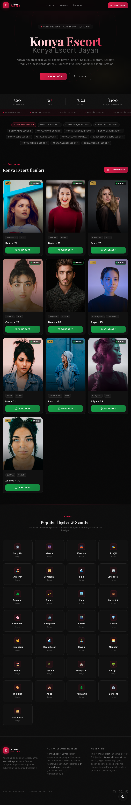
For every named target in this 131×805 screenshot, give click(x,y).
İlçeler (50, 5)
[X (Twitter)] (120, 791)
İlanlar (77, 5)
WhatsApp (118, 5)
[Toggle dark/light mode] (122, 796)
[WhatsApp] (127, 791)
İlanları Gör (54, 76)
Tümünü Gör (116, 170)
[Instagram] (114, 791)
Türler (64, 5)
